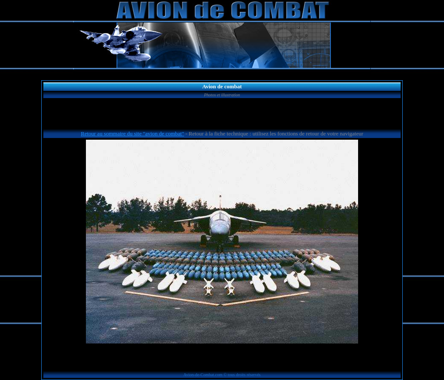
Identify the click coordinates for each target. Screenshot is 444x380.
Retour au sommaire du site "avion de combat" (132, 133)
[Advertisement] (222, 115)
